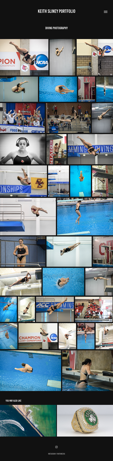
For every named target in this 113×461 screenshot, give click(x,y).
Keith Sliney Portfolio (56, 11)
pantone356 (60, 454)
